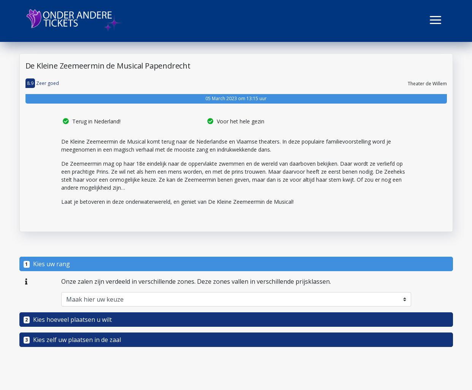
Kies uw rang (47, 264)
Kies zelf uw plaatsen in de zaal (72, 340)
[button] (435, 20)
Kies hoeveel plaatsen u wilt (68, 319)
